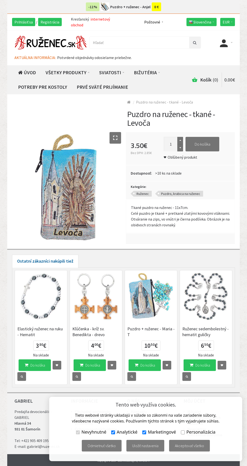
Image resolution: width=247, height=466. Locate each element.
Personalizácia (198, 432)
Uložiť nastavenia (145, 445)
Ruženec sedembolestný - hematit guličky (205, 331)
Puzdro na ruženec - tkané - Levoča (164, 102)
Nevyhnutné (91, 432)
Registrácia (50, 22)
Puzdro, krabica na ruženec (180, 194)
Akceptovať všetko (189, 445)
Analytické (124, 432)
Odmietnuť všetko (102, 445)
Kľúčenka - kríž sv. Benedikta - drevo (88, 331)
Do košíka (202, 144)
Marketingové (159, 432)
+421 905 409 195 (35, 440)
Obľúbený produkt (182, 157)
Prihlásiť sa (23, 22)
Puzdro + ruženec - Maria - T (151, 331)
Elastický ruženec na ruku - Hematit (40, 331)
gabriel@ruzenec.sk (43, 446)
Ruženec (143, 194)
